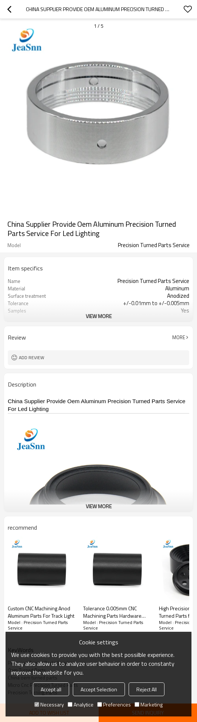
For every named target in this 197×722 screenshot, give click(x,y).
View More (99, 316)
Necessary (49, 704)
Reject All (146, 689)
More (178, 337)
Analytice (81, 704)
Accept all (51, 689)
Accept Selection (99, 689)
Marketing (149, 704)
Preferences (114, 704)
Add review (31, 357)
